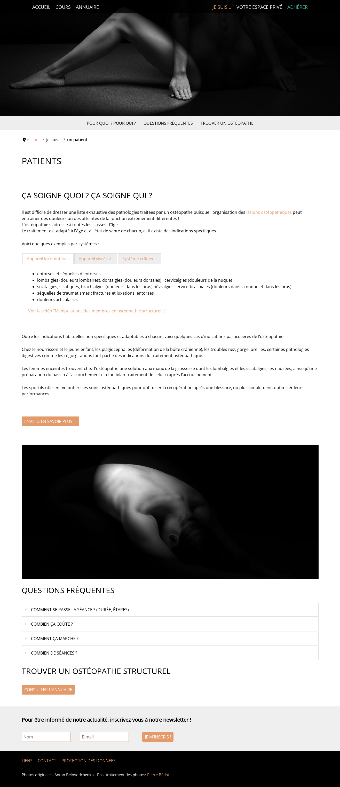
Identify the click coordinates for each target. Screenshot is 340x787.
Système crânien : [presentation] (139, 259)
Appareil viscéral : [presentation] (96, 259)
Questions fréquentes (168, 123)
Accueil (41, 7)
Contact (47, 761)
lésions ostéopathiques (269, 212)
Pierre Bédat (158, 774)
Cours (63, 7)
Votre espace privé (259, 7)
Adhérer (297, 7)
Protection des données (88, 761)
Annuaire (87, 7)
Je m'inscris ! (158, 737)
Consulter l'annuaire (48, 689)
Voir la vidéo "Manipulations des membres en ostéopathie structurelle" (97, 311)
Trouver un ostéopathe (227, 123)
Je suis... (221, 7)
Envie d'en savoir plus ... (50, 421)
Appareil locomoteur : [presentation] (48, 259)
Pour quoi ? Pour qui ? (111, 123)
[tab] (48, 258)
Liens (27, 761)
